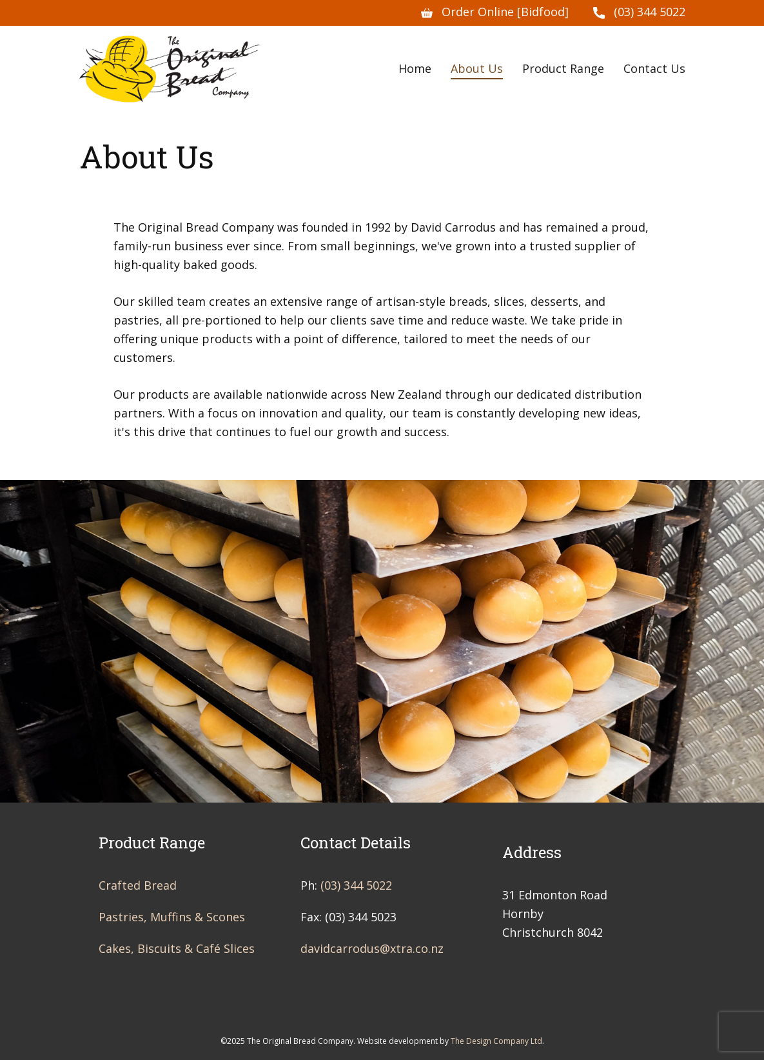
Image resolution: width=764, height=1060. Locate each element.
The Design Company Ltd (496, 1040)
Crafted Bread (138, 885)
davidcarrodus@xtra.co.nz (372, 948)
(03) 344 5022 (639, 12)
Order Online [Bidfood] (495, 12)
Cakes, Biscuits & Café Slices (177, 948)
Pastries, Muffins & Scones (172, 917)
